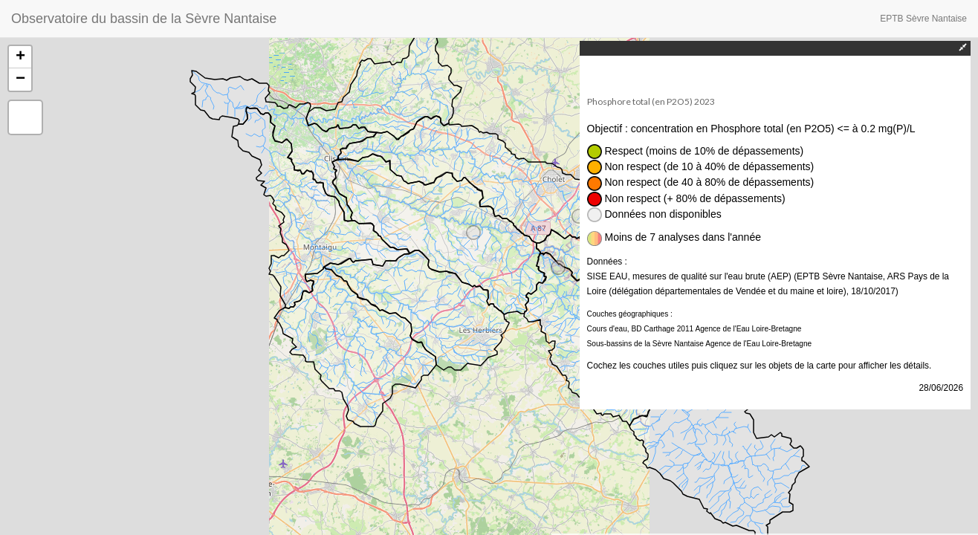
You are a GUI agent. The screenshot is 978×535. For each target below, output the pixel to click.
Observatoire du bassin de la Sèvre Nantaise (143, 18)
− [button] (20, 79)
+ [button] (20, 57)
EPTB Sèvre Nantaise (923, 18)
